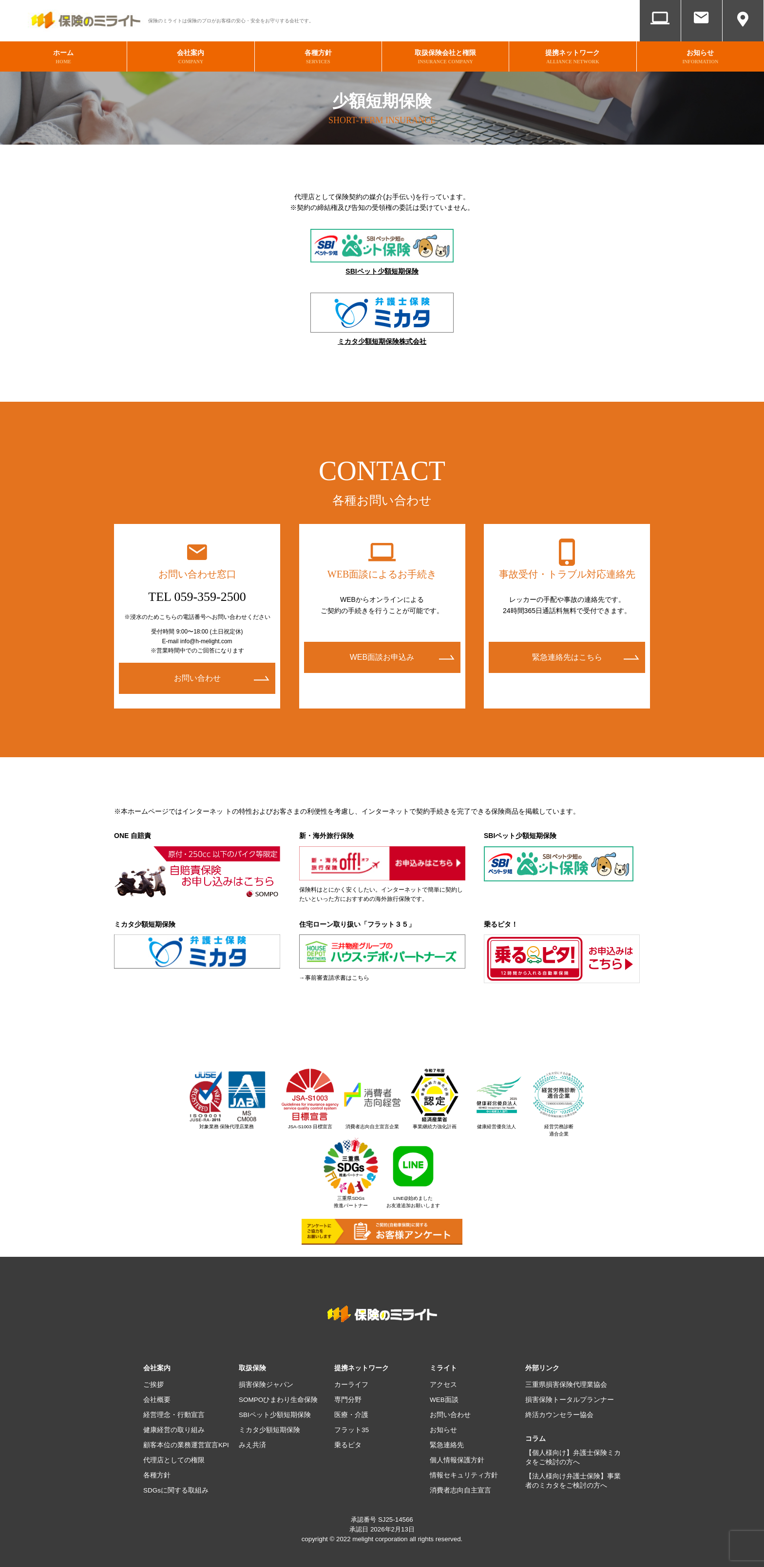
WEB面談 (660, 33)
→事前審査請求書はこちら (334, 976)
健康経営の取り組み (174, 1428)
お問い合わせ (701, 33)
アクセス (743, 33)
